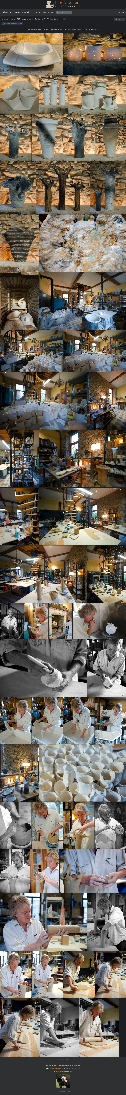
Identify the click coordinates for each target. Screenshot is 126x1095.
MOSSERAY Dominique (53, 19)
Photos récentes (48, 12)
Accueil (4, 19)
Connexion (121, 12)
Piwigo (66, 1059)
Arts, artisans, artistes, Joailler (32, 19)
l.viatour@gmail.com (73, 1068)
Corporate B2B (14, 19)
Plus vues (36, 12)
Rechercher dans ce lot (13, 24)
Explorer (5, 12)
